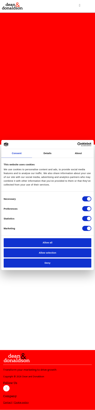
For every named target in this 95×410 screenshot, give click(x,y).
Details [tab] (47, 153)
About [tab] (78, 153)
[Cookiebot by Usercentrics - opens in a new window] (77, 144)
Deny (48, 262)
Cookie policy (21, 402)
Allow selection (47, 252)
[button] (79, 5)
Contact (7, 402)
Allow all (47, 242)
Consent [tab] (17, 153)
